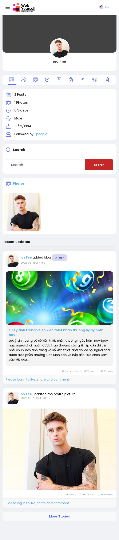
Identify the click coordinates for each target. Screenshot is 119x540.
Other (59, 258)
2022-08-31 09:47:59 (33, 262)
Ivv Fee (59, 61)
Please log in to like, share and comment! (38, 379)
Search (99, 165)
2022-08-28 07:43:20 (33, 398)
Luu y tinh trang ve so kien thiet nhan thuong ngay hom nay (56, 332)
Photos (19, 183)
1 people (40, 134)
